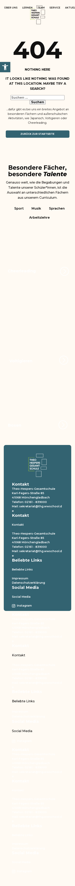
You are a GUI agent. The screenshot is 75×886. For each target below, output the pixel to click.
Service (54, 7)
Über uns (10, 7)
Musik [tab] (36, 208)
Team (41, 7)
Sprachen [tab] (57, 208)
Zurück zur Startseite (37, 133)
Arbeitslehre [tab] (39, 217)
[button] (5, 67)
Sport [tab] (19, 208)
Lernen (27, 7)
